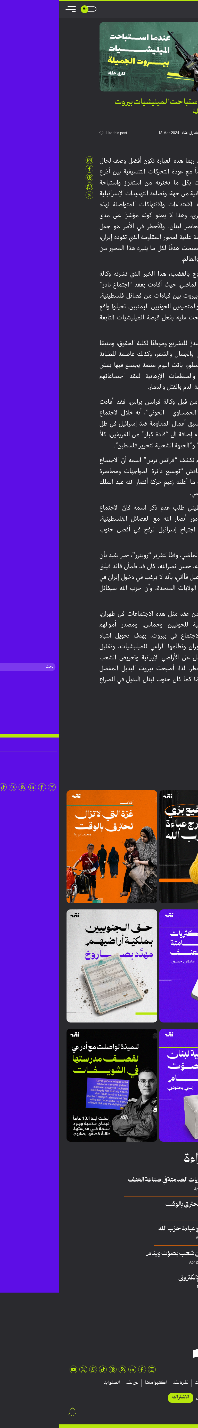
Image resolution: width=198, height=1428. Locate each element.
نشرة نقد (121, 1383)
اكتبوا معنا (97, 1383)
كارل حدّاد (131, 133)
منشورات (144, 1383)
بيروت (183, 728)
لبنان (174, 728)
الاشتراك (121, 1397)
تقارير (163, 1383)
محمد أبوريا (169, 1214)
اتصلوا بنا (52, 1383)
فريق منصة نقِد (167, 1238)
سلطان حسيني (167, 1189)
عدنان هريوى (169, 1287)
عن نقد (73, 1383)
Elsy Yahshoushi (165, 1262)
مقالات (182, 1383)
